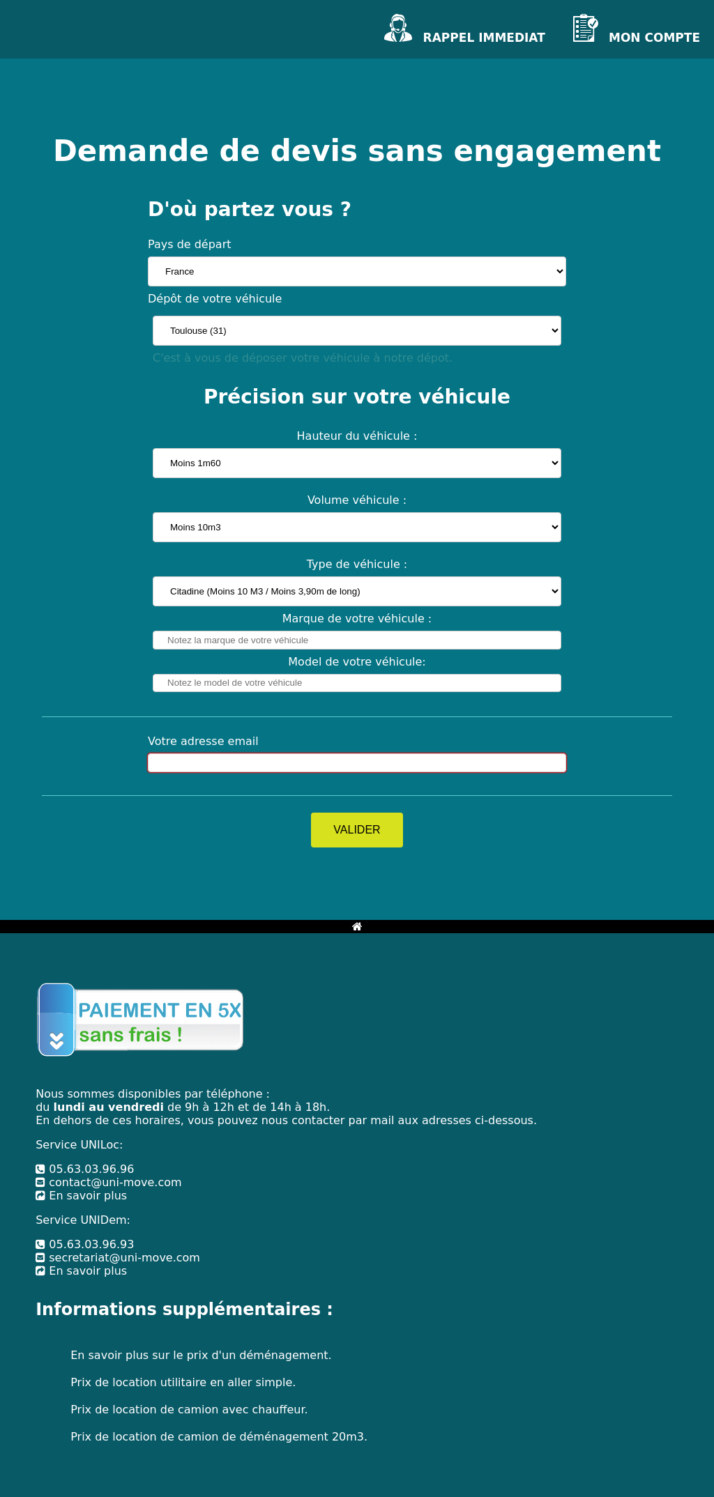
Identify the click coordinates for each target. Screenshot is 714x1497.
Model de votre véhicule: (356, 661)
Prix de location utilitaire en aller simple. (183, 1382)
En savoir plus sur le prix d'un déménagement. (200, 1355)
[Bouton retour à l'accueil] (357, 926)
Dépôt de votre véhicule (215, 298)
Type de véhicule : (357, 564)
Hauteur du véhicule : (357, 436)
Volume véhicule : (357, 500)
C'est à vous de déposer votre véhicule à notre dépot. (303, 357)
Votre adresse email (203, 741)
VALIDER (356, 830)
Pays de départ (189, 244)
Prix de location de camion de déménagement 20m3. (218, 1436)
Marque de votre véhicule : (357, 618)
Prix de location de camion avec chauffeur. (188, 1409)
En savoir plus (81, 1195)
